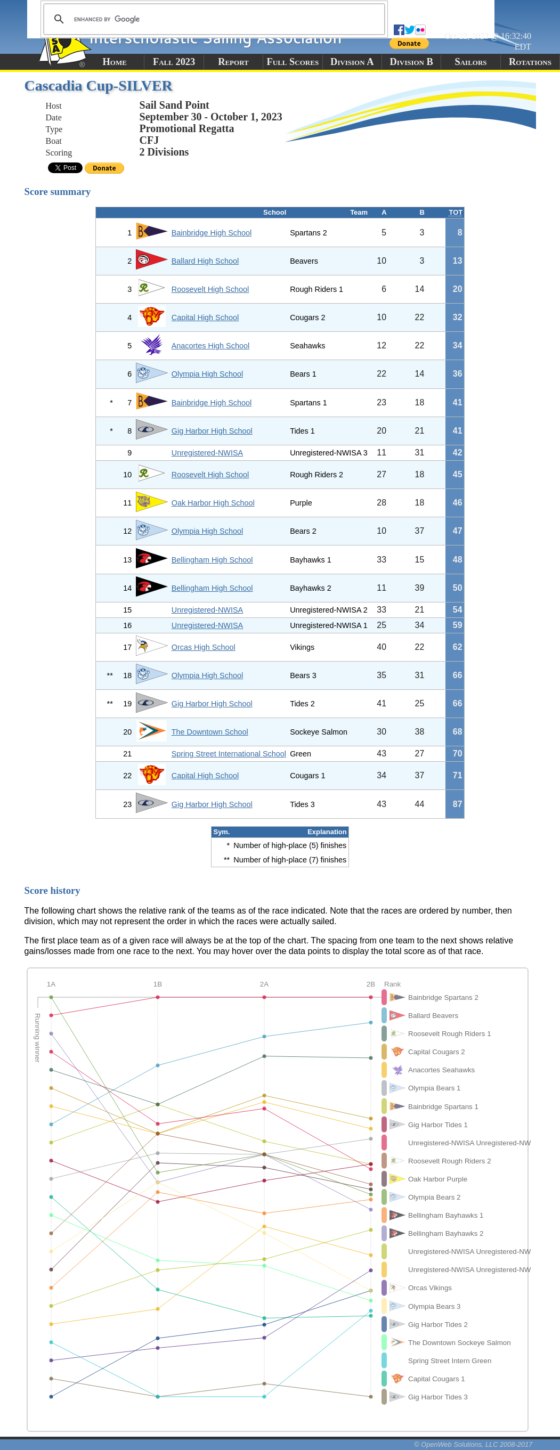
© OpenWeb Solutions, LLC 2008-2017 (473, 1444)
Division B (411, 61)
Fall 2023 (174, 61)
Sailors (471, 61)
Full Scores (293, 61)
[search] (212, 19)
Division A (352, 61)
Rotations (530, 61)
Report (233, 61)
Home (115, 61)
